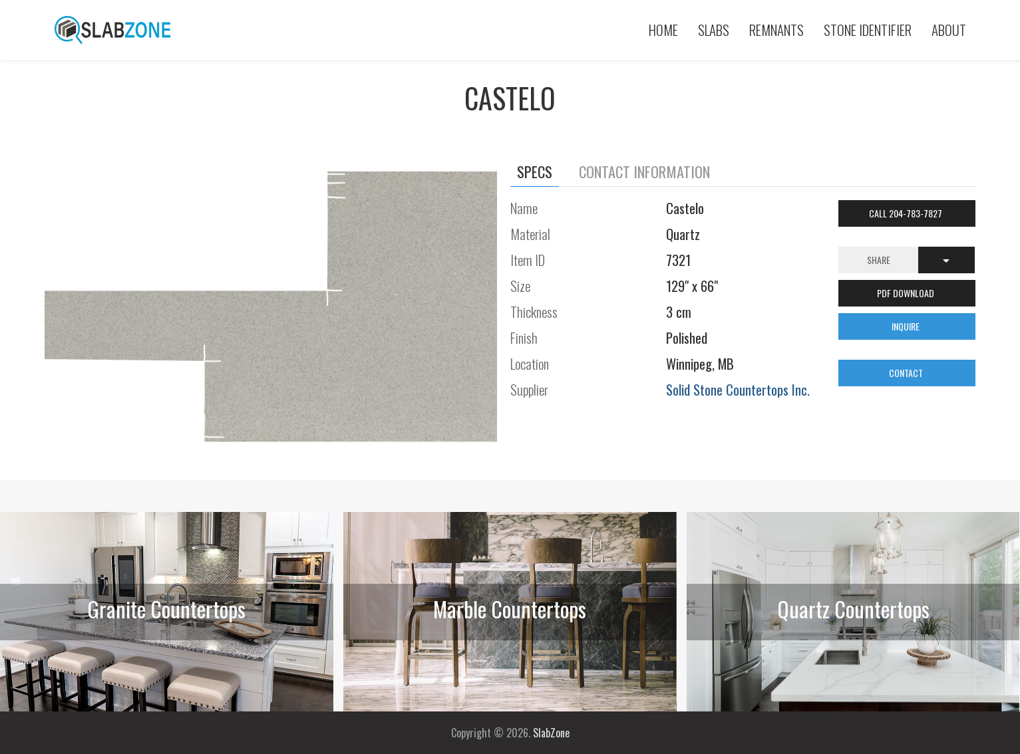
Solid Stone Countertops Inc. (738, 389)
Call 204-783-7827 (906, 213)
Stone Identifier (868, 29)
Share (878, 260)
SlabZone (551, 733)
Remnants (776, 29)
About (949, 29)
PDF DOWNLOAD (906, 293)
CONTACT (907, 373)
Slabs (713, 29)
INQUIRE (907, 326)
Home (663, 29)
